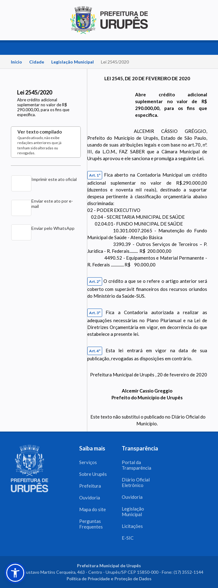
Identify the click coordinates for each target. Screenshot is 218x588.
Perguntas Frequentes (91, 523)
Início (16, 61)
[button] (15, 573)
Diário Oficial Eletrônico (136, 482)
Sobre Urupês (93, 474)
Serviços (88, 462)
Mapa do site (92, 509)
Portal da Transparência (136, 465)
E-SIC (128, 538)
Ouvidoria (89, 497)
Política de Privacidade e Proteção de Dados (109, 578)
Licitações (132, 526)
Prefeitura (90, 486)
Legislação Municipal (72, 61)
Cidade (36, 61)
